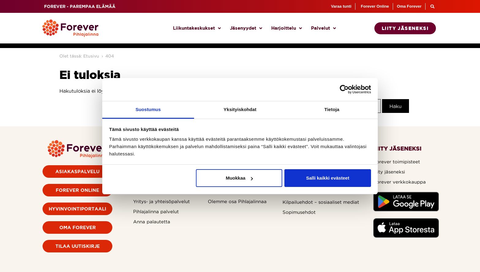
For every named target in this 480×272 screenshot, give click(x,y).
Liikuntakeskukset (197, 28)
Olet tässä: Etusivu (79, 56)
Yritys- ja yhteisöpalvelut (161, 201)
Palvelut (323, 28)
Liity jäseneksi (389, 171)
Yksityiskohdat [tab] (239, 109)
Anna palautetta (151, 221)
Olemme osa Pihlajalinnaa (237, 201)
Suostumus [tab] (148, 109)
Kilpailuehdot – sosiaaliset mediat (321, 202)
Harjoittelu (286, 28)
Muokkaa (239, 178)
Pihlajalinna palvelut (156, 211)
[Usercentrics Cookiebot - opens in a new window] (344, 89)
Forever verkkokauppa (399, 181)
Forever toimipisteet (396, 161)
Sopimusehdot (299, 212)
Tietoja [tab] (331, 109)
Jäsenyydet (246, 28)
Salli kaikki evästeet (327, 178)
